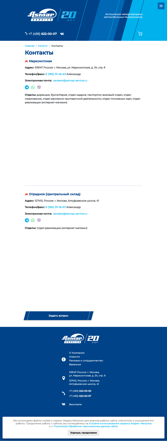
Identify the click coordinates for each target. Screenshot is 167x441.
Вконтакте (75, 404)
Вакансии (75, 364)
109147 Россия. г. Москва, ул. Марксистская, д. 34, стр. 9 (87, 374)
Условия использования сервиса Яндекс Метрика (120, 423)
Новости (74, 356)
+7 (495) (42, 34)
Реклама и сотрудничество (86, 360)
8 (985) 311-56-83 (55, 74)
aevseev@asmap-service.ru (70, 80)
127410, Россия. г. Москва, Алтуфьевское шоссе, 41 (84, 382)
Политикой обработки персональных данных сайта (86, 426)
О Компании (77, 353)
